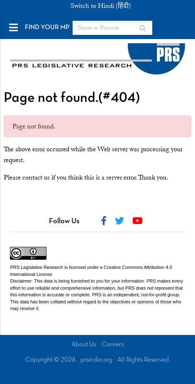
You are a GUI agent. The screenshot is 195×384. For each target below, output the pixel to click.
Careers (113, 344)
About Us (83, 344)
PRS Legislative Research (36, 267)
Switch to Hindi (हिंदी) (101, 6)
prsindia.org (96, 360)
